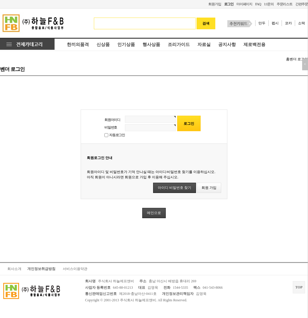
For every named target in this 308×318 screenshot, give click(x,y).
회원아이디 (112, 120)
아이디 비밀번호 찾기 (174, 188)
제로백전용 (254, 44)
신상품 (103, 44)
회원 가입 (209, 188)
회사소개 (14, 269)
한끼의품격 (78, 44)
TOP (298, 287)
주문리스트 (284, 4)
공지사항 (227, 44)
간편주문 (301, 4)
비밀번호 (110, 127)
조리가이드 (179, 44)
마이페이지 (244, 4)
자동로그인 (117, 135)
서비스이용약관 (75, 269)
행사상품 (151, 44)
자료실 (204, 44)
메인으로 (154, 213)
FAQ (258, 4)
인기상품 (126, 44)
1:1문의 (268, 4)
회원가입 (214, 4)
